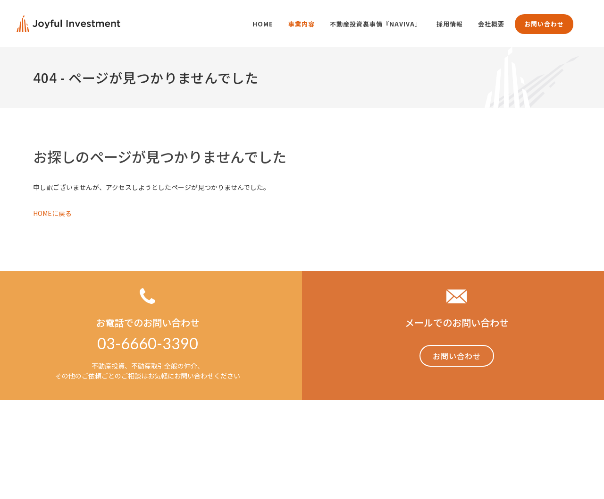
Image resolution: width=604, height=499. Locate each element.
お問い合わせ (544, 23)
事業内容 (388, 434)
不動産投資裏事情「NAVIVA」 (455, 434)
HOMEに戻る (52, 213)
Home (355, 434)
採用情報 (522, 434)
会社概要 (558, 434)
